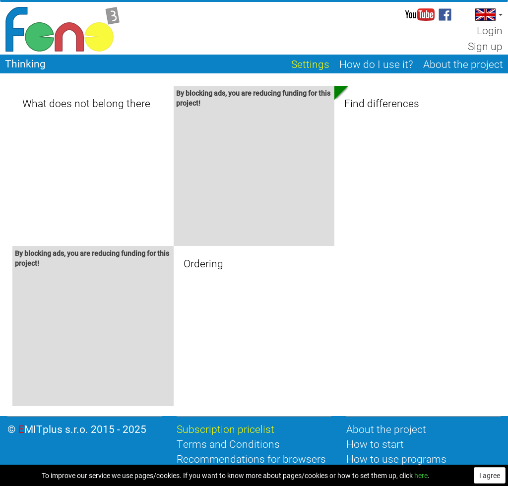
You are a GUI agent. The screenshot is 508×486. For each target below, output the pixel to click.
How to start (375, 444)
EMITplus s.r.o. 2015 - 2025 (82, 429)
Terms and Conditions (228, 444)
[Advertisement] (254, 178)
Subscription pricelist (225, 429)
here (421, 475)
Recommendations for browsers (251, 459)
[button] (488, 14)
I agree (489, 475)
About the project (386, 429)
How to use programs (396, 459)
